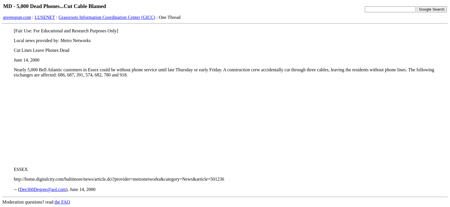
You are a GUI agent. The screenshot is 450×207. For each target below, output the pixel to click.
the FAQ (62, 202)
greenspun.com (17, 17)
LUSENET (45, 17)
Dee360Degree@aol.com (43, 189)
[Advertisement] (225, 122)
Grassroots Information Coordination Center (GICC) (107, 17)
